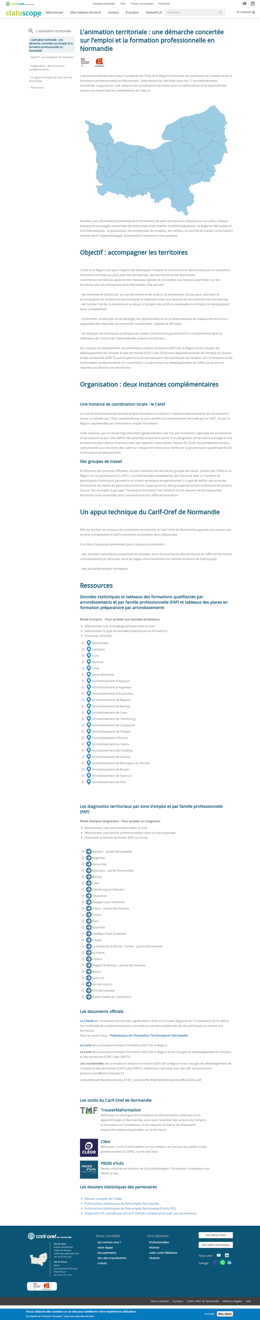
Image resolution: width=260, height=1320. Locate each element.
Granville (95, 927)
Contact (113, 12)
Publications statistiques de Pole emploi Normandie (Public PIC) (130, 1208)
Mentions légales (232, 1301)
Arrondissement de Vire (106, 782)
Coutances (96, 896)
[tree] (156, 712)
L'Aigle (94, 940)
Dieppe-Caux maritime (105, 902)
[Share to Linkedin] (229, 1262)
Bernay (94, 877)
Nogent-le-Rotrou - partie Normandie (115, 965)
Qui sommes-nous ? (109, 1242)
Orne (92, 668)
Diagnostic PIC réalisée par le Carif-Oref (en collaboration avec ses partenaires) (140, 1213)
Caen (92, 883)
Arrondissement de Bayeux (108, 700)
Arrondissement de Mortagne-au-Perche (118, 763)
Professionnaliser (159, 1242)
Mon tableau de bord (85, 12)
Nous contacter (160, 1301)
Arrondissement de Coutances (110, 725)
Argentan (95, 858)
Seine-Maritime (100, 675)
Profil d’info (164, 3)
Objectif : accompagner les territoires (52, 57)
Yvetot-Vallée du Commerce (108, 997)
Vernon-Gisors (99, 984)
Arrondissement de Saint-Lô (109, 776)
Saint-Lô (95, 978)
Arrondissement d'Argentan (109, 687)
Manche (94, 662)
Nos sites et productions (112, 1258)
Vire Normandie (100, 990)
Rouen (93, 971)
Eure (92, 656)
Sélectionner (54, 12)
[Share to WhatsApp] (222, 1262)
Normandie (97, 643)
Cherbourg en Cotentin (105, 889)
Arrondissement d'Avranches (109, 693)
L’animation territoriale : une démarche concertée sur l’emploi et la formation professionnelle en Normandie (51, 45)
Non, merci (224, 1314)
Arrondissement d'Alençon (108, 681)
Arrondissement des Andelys (109, 750)
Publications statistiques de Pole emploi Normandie (121, 1203)
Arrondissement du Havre (107, 744)
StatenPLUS (154, 12)
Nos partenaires (107, 1252)
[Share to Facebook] (215, 1262)
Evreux (94, 915)
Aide (248, 1301)
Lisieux (94, 959)
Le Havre (95, 953)
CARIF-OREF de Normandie (203, 1301)
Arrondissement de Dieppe (108, 731)
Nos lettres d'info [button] (216, 1235)
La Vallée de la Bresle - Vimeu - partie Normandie (124, 946)
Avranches (96, 864)
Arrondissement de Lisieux (108, 757)
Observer (154, 1258)
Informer (154, 1247)
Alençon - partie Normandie (109, 851)
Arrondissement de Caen (106, 712)
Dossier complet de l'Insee (103, 1199)
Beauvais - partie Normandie (109, 870)
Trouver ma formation (142, 3)
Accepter (210, 1314)
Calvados (95, 649)
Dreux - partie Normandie (107, 908)
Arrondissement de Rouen (107, 769)
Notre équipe (105, 1247)
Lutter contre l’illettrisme (163, 1252)
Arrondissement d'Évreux (107, 738)
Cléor (122, 3)
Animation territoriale (104, 3)
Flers (92, 921)
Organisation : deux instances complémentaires (47, 67)
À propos (132, 12)
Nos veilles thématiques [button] (216, 1245)
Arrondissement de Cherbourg (110, 719)
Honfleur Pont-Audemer (106, 934)
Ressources (37, 87)
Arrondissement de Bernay (108, 706)
